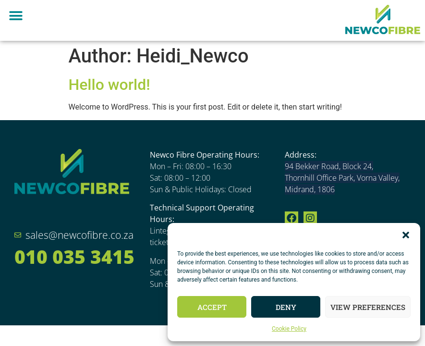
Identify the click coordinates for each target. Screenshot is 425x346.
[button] (406, 235)
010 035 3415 (74, 256)
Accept (212, 307)
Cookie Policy (289, 328)
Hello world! (109, 84)
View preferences (367, 307)
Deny (286, 307)
